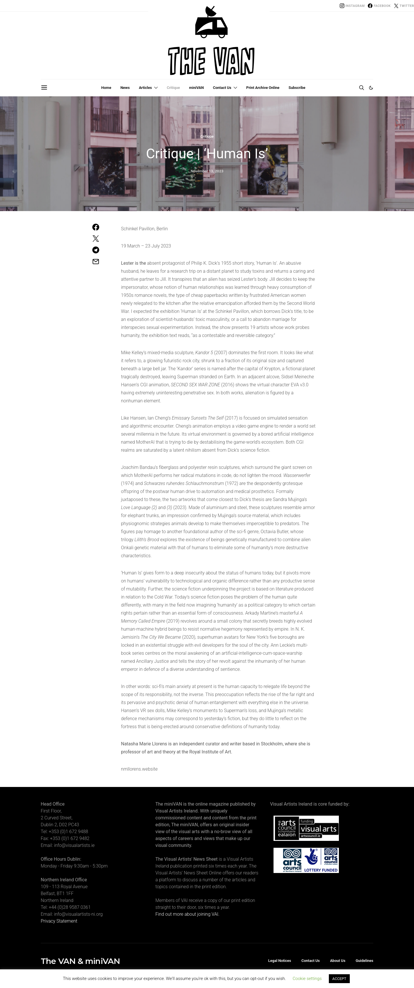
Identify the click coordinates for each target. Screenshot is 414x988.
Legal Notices (279, 960)
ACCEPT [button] (339, 979)
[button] (371, 87)
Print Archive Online (263, 87)
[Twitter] (404, 5)
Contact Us (222, 87)
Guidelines (364, 960)
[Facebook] (379, 5)
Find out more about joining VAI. (187, 914)
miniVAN (196, 87)
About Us (337, 960)
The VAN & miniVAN (80, 961)
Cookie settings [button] (307, 978)
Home (106, 87)
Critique (173, 87)
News (125, 87)
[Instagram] (352, 5)
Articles (145, 87)
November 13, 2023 (207, 171)
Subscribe (297, 87)
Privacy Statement (59, 921)
